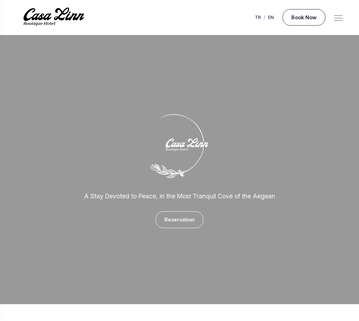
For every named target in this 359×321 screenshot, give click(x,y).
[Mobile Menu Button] (338, 18)
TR (258, 17)
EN (271, 17)
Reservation (179, 220)
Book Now (304, 17)
